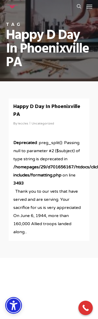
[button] (89, 6)
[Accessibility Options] (13, 305)
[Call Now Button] (85, 308)
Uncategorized (43, 123)
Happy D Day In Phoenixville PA (46, 110)
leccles (23, 123)
